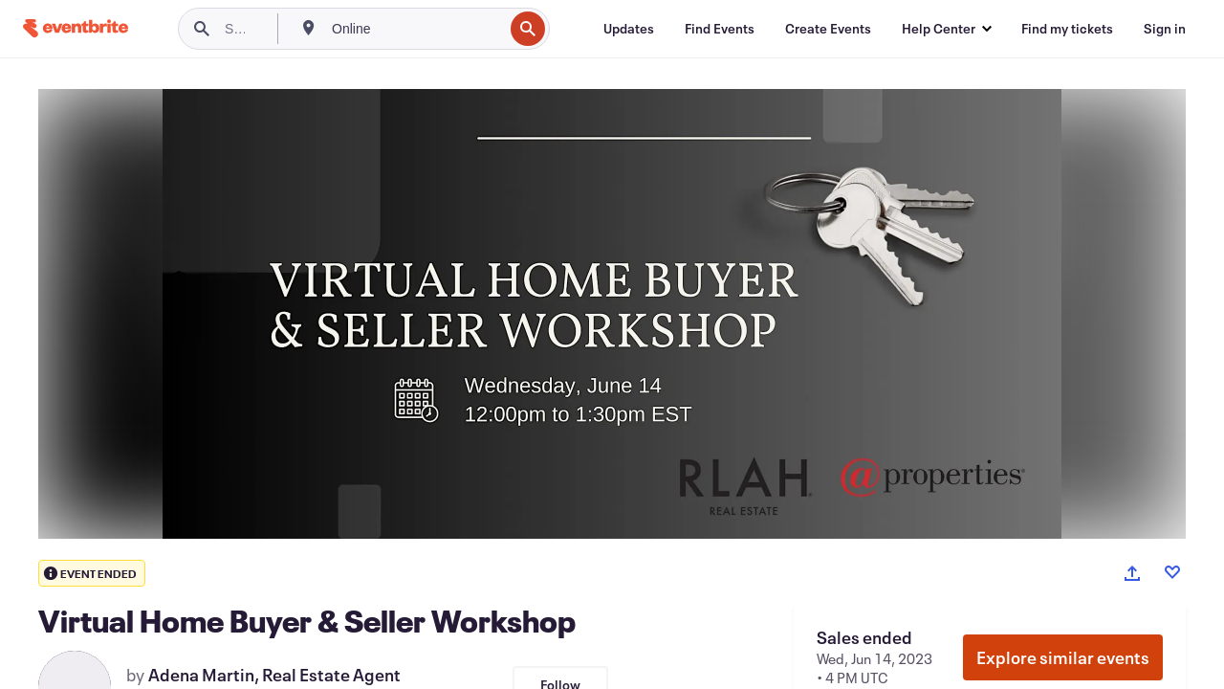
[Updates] (628, 29)
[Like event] (1172, 572)
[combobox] (415, 29)
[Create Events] (828, 29)
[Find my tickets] (1067, 29)
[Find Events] (719, 29)
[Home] (75, 28)
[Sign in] (1164, 29)
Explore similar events (1062, 657)
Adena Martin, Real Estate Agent (274, 674)
